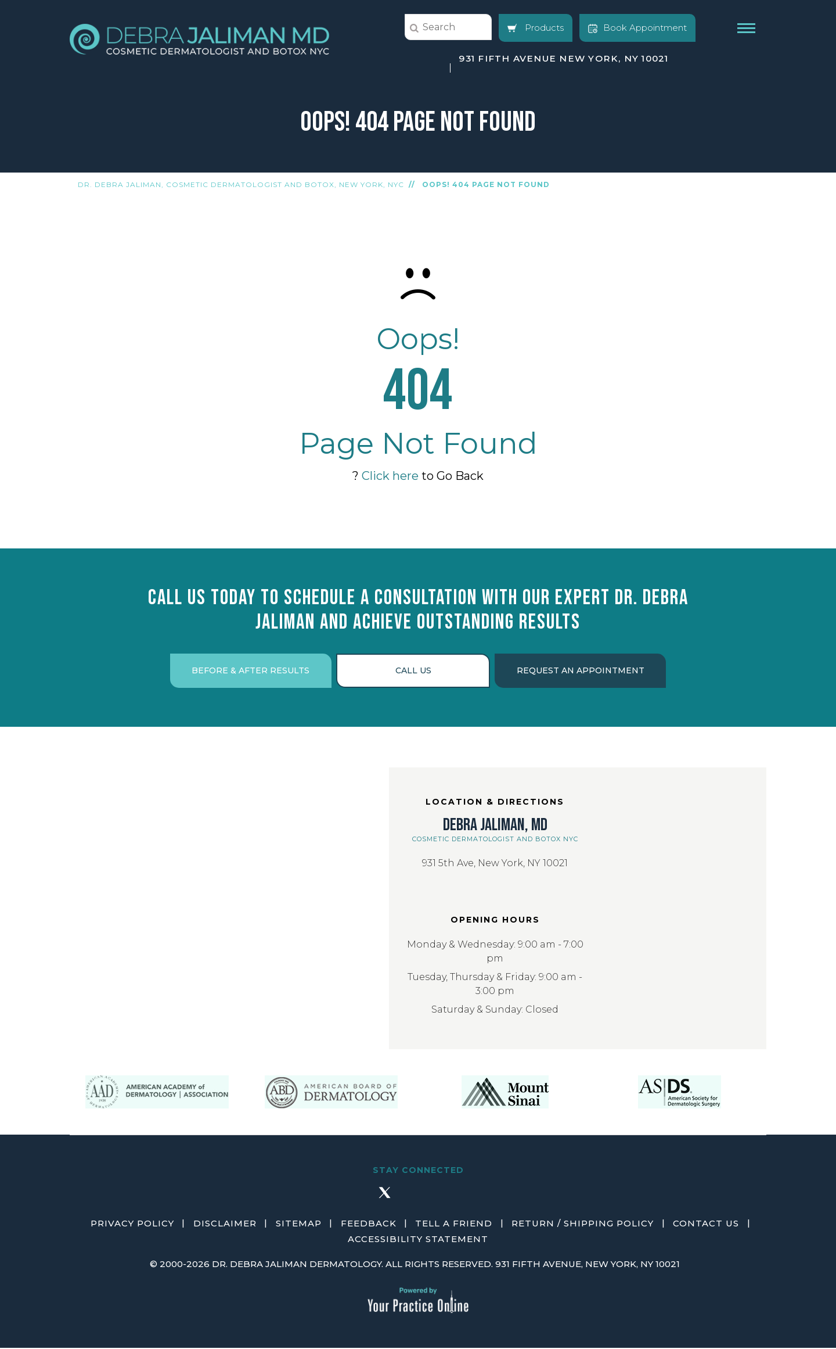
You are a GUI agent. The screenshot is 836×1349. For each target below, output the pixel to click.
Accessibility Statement (418, 1240)
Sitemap (299, 1224)
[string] (448, 27)
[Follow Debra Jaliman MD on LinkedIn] (452, 1199)
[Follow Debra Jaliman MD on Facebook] (351, 1199)
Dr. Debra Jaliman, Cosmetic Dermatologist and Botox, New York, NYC (241, 184)
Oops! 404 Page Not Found (486, 184)
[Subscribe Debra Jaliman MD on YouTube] (485, 1199)
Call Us (413, 671)
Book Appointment (637, 27)
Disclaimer (226, 1224)
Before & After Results (248, 671)
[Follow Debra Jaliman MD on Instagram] (418, 1199)
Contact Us (705, 1224)
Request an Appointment (583, 671)
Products (535, 27)
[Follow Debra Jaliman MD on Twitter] (384, 1199)
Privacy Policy (134, 1224)
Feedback (369, 1224)
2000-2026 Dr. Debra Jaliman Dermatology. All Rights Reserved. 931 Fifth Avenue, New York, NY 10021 (420, 1265)
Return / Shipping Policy (582, 1224)
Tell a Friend (453, 1224)
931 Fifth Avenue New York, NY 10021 (563, 58)
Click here (390, 476)
